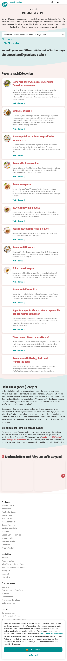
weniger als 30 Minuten (16, 440)
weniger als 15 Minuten (51, 437)
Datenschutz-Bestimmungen (51, 634)
